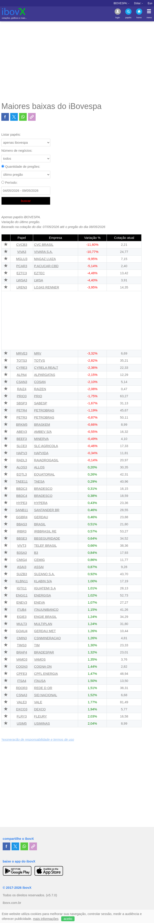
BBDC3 (21, 488)
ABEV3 (21, 431)
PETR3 (21, 417)
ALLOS (39, 467)
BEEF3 (21, 439)
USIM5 (22, 723)
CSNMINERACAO (47, 638)
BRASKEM (42, 424)
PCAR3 (21, 266)
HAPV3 (21, 453)
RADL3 (21, 460)
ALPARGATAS (44, 375)
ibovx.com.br (12, 903)
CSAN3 (21, 382)
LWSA (38, 280)
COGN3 (21, 666)
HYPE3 (21, 503)
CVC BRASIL (43, 244)
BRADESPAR (44, 652)
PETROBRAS (44, 410)
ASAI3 (21, 567)
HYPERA (40, 503)
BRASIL (40, 524)
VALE (38, 702)
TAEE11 (22, 481)
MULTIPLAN (43, 624)
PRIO (38, 396)
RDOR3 (21, 688)
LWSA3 (21, 280)
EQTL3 (21, 474)
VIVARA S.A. (43, 252)
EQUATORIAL (44, 474)
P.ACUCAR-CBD (46, 266)
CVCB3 (21, 244)
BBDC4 (21, 496)
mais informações (46, 919)
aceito (68, 919)
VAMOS (40, 659)
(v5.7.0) (51, 895)
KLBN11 (22, 581)
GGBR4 (21, 517)
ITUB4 (21, 609)
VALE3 (22, 702)
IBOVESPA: (139, 3)
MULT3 (21, 624)
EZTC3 (21, 273)
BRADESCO (43, 488)
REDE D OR (43, 688)
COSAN (40, 382)
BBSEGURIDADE (47, 538)
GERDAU (41, 517)
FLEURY (40, 716)
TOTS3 (21, 360)
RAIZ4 (21, 389)
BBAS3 (21, 524)
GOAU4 (21, 631)
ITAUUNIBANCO (46, 609)
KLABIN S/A (43, 581)
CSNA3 (21, 695)
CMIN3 (22, 638)
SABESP (40, 403)
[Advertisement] (77, 61)
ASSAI (39, 567)
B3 (36, 552)
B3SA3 (22, 552)
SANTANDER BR (46, 510)
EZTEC (39, 273)
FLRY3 (22, 716)
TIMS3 (21, 645)
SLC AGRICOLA (46, 446)
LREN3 (21, 287)
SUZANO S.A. (44, 574)
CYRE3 (21, 367)
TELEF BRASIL (45, 545)
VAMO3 (21, 659)
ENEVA (39, 602)
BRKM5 (21, 424)
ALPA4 (22, 375)
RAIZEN (40, 389)
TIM (37, 645)
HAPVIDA (41, 453)
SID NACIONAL (45, 695)
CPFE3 (21, 673)
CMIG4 (21, 560)
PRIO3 (22, 396)
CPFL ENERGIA (46, 673)
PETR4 (21, 410)
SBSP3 (21, 403)
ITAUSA (40, 681)
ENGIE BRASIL (45, 617)
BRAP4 (21, 652)
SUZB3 (21, 574)
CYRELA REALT (46, 367)
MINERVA (41, 439)
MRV (37, 353)
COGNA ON (43, 666)
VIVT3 (21, 545)
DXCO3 (21, 709)
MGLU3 (21, 259)
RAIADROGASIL (46, 460)
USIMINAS (42, 723)
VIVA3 (21, 252)
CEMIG (39, 560)
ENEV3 (21, 602)
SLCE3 (21, 446)
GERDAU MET (45, 631)
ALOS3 (21, 467)
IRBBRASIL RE (45, 531)
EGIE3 (21, 617)
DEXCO (40, 709)
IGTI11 (22, 588)
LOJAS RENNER (46, 287)
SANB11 (21, 510)
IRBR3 (21, 531)
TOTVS (39, 360)
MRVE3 (21, 353)
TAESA (39, 481)
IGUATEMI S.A (45, 588)
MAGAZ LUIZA (45, 259)
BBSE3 (21, 538)
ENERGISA (42, 595)
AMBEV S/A (43, 431)
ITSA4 (21, 681)
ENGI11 (21, 595)
